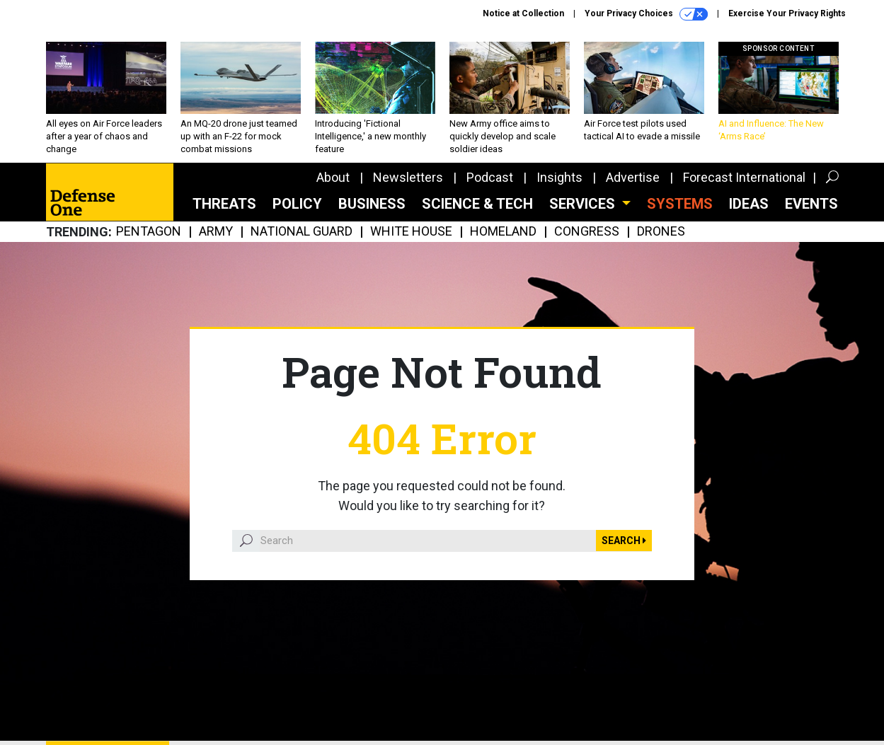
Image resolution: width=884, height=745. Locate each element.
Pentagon (148, 231)
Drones (661, 231)
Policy (297, 203)
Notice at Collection (523, 13)
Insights (559, 177)
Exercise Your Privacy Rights (787, 13)
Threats (224, 203)
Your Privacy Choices (646, 14)
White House (411, 231)
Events (811, 203)
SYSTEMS (680, 203)
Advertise (633, 177)
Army (216, 231)
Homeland (503, 231)
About (333, 177)
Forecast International (744, 177)
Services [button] (584, 203)
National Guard (301, 231)
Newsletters (408, 177)
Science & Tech (477, 203)
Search (624, 540)
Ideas (749, 203)
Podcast (489, 177)
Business (372, 203)
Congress (586, 231)
